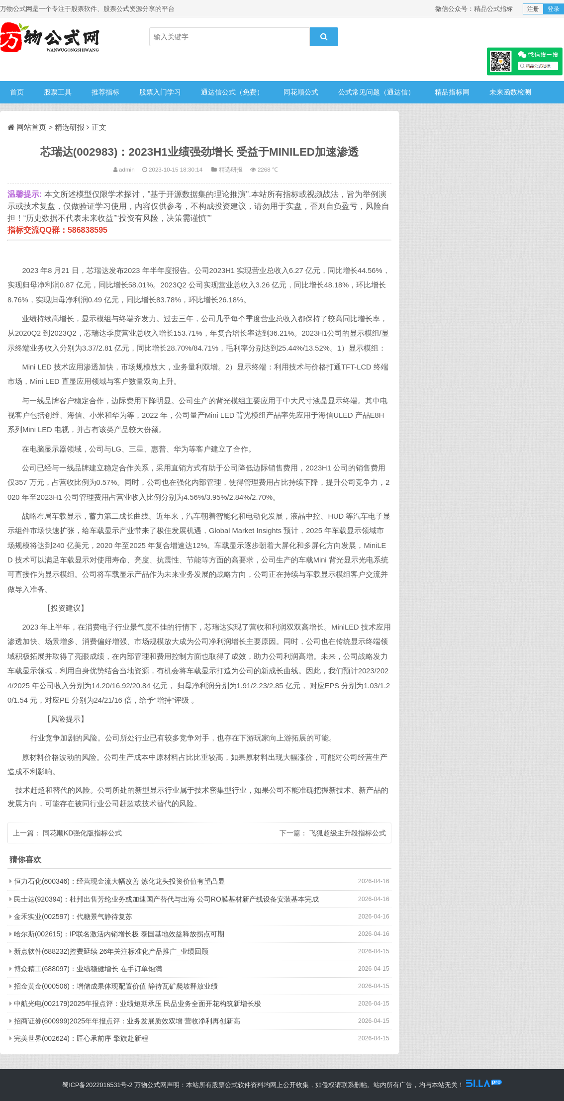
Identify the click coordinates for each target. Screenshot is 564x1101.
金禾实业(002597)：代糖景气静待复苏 (73, 916)
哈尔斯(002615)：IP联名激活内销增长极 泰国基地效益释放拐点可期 (119, 934)
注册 (533, 8)
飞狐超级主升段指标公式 (347, 833)
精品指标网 (452, 92)
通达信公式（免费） (232, 92)
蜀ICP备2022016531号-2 (97, 1085)
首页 (17, 92)
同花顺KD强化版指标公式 (82, 833)
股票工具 (58, 92)
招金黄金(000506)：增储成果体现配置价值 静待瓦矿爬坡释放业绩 (116, 986)
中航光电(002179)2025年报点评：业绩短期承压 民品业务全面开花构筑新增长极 (137, 1004)
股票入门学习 (160, 92)
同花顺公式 (300, 92)
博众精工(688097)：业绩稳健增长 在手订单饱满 (88, 969)
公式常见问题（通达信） (376, 92)
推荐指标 (105, 92)
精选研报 (70, 127)
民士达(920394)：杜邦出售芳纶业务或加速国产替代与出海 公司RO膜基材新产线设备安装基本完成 (166, 899)
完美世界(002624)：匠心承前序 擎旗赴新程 (81, 1038)
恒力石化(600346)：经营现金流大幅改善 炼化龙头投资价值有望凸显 (119, 881)
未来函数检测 (510, 92)
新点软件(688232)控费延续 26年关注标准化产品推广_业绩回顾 (111, 951)
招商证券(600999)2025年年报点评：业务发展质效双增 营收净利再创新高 (127, 1021)
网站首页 (31, 127)
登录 (554, 8)
